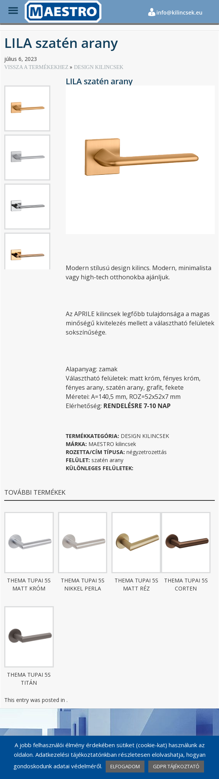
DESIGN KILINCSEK (98, 67)
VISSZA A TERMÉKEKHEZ (37, 67)
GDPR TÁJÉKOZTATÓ (176, 766)
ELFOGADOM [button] (125, 766)
